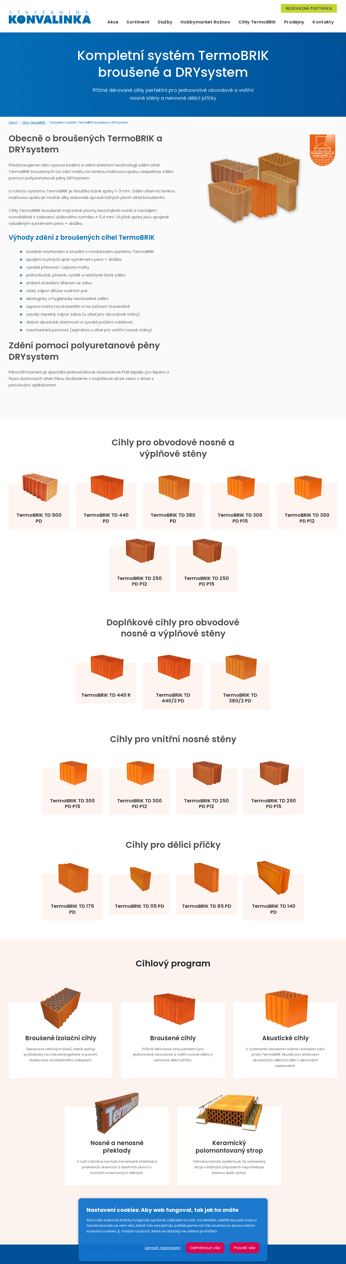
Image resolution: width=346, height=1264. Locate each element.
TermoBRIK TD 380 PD (173, 518)
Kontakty (323, 22)
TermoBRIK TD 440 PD (106, 518)
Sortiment (138, 22)
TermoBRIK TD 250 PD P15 (206, 581)
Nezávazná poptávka (309, 8)
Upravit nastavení (162, 1247)
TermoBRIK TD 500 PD (39, 518)
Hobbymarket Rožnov (205, 22)
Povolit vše (244, 1247)
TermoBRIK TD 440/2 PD (173, 698)
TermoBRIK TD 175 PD (72, 909)
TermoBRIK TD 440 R (106, 695)
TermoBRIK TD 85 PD (206, 906)
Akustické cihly (285, 1038)
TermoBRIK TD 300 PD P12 (307, 518)
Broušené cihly (173, 1038)
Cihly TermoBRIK (257, 22)
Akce (112, 22)
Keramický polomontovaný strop (229, 1147)
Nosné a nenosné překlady (117, 1147)
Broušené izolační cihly (60, 1038)
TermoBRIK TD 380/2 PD (240, 698)
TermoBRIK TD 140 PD (273, 909)
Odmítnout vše (205, 1247)
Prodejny (294, 22)
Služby (165, 22)
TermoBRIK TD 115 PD (139, 906)
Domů (13, 122)
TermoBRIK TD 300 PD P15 (240, 518)
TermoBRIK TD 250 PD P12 (139, 581)
